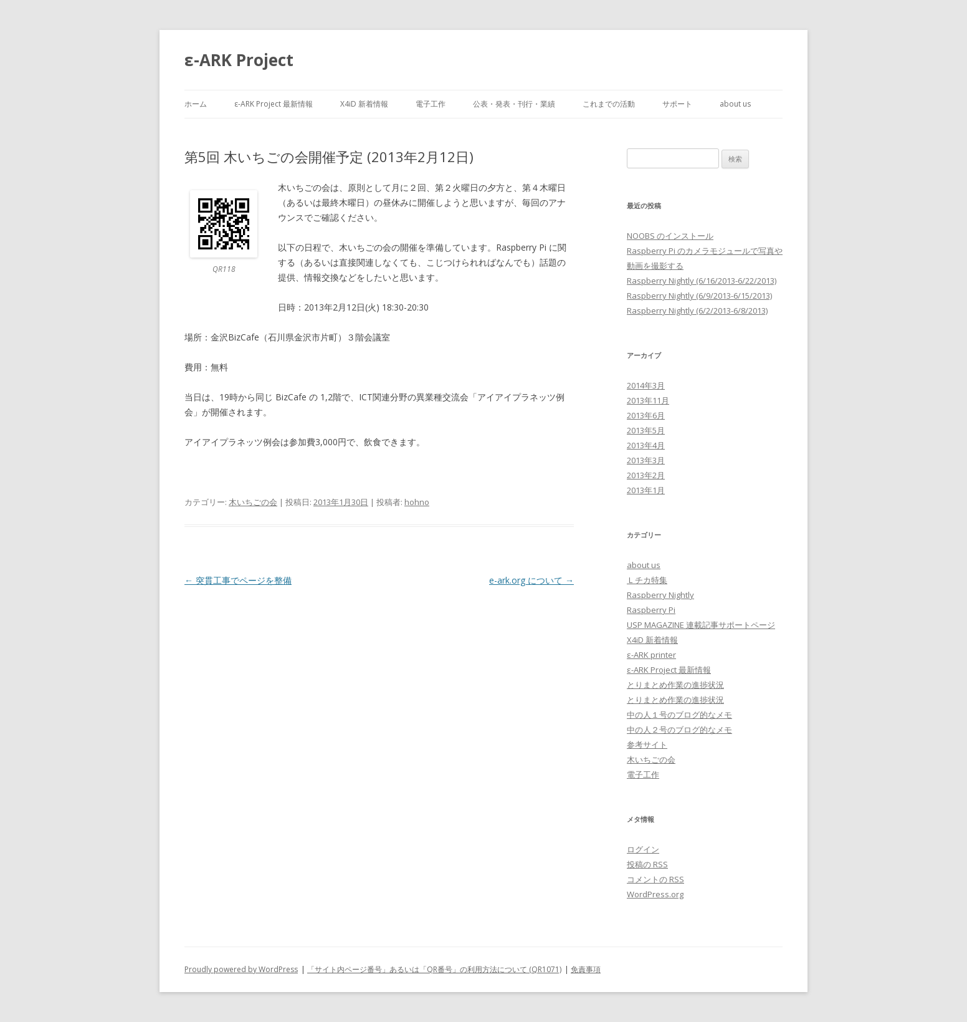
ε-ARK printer (651, 654)
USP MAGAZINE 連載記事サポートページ (701, 624)
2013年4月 (646, 445)
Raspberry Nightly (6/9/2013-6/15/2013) (699, 295)
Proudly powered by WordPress (241, 969)
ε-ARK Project (238, 60)
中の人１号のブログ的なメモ (679, 714)
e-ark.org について (531, 580)
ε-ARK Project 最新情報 (273, 104)
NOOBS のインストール (670, 235)
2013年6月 (646, 415)
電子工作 (430, 104)
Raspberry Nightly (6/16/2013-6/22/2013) (701, 280)
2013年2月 (646, 475)
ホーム (195, 104)
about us (735, 104)
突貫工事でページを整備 (238, 580)
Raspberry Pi (651, 609)
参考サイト (647, 744)
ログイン (643, 849)
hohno (416, 502)
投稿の (647, 864)
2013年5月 (646, 430)
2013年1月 (646, 490)
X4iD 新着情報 (364, 104)
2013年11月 (648, 400)
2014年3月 (646, 385)
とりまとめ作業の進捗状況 (675, 684)
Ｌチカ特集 (647, 580)
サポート (677, 104)
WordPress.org (655, 894)
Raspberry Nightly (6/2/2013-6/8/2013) (697, 310)
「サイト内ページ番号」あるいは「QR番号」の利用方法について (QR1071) (434, 969)
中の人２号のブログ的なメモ (679, 729)
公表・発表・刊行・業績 (514, 104)
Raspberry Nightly (660, 594)
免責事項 (586, 969)
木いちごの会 (253, 502)
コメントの (655, 879)
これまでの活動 (609, 104)
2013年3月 (646, 460)
